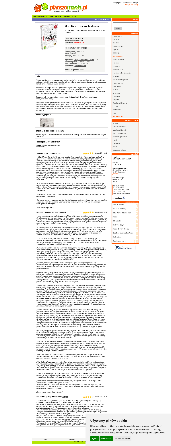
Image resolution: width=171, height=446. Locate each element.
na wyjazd (116, 96)
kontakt (115, 123)
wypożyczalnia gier (120, 133)
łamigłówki (117, 86)
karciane (116, 63)
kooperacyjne (118, 83)
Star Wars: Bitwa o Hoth (122, 213)
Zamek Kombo (118, 205)
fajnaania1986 (55, 153)
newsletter (117, 143)
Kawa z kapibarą (119, 209)
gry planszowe (39, 16)
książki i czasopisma (120, 80)
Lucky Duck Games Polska (84, 60)
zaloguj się (117, 3)
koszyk (135, 3)
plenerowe (117, 110)
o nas (45, 439)
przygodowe (48, 16)
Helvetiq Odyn (118, 225)
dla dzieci (116, 43)
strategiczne (117, 36)
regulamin (72, 439)
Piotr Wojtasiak (60, 212)
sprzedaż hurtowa (119, 150)
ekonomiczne (118, 46)
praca (115, 147)
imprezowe (117, 66)
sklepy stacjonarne (119, 127)
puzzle (115, 90)
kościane (116, 76)
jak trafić (115, 174)
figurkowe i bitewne (120, 103)
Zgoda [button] (95, 438)
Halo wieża (117, 237)
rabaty (115, 140)
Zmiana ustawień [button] (122, 438)
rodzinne (116, 39)
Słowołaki (117, 221)
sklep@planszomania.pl (121, 159)
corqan (65, 397)
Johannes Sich (80, 66)
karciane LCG (118, 70)
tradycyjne (117, 53)
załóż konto (127, 3)
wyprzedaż (118, 116)
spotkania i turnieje (120, 130)
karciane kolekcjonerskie (122, 73)
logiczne (116, 50)
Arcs (115, 217)
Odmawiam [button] (106, 438)
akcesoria (116, 93)
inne (114, 113)
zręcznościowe (118, 60)
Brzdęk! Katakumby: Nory (123, 233)
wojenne (116, 100)
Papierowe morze (119, 241)
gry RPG (116, 106)
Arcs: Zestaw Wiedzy (121, 229)
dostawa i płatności (120, 137)
